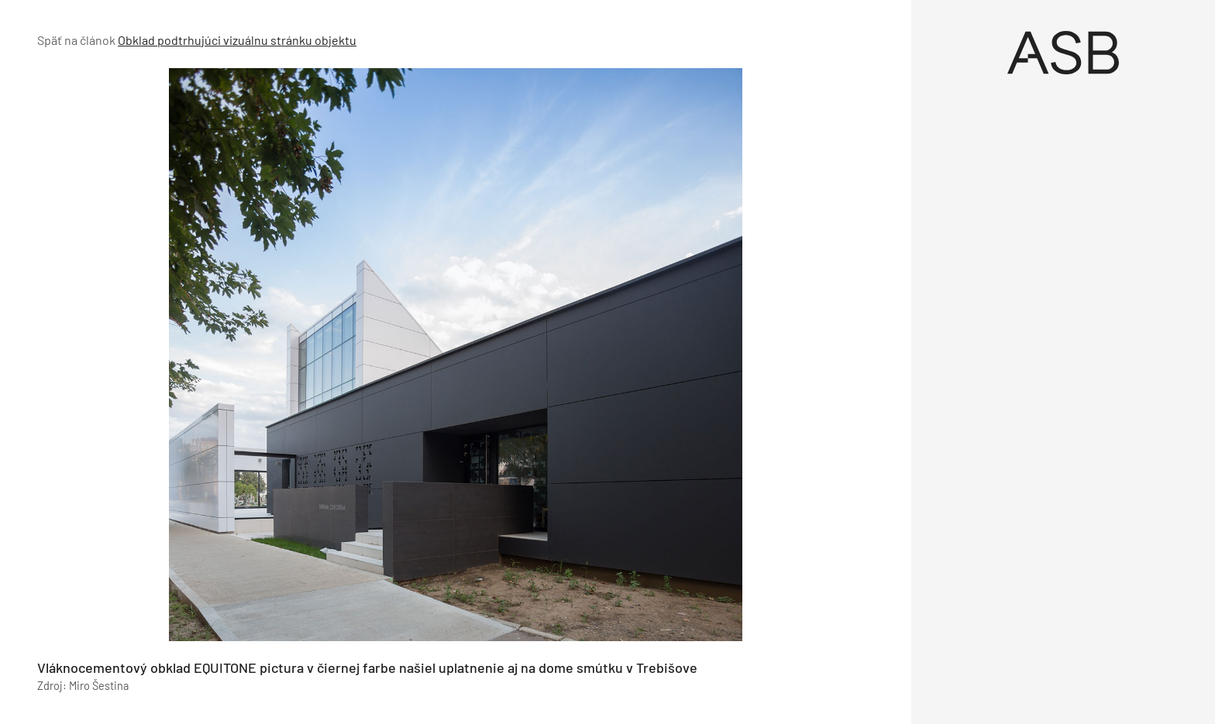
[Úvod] (1063, 52)
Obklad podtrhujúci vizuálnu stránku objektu (237, 40)
